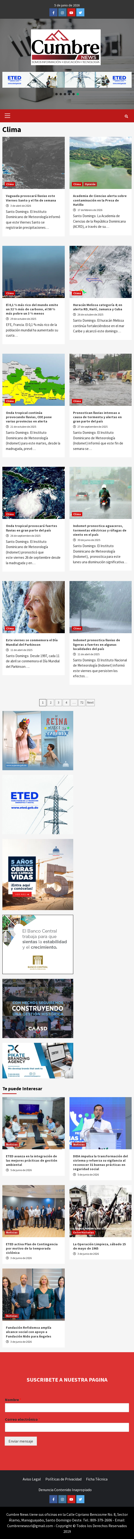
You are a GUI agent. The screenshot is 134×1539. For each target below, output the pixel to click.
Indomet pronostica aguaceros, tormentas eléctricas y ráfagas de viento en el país (99, 530)
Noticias (11, 1144)
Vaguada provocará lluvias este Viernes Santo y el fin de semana (31, 198)
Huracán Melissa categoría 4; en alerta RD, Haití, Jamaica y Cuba (97, 307)
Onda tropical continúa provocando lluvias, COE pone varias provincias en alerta (29, 417)
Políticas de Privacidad (63, 1479)
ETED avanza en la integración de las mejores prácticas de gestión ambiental (31, 1160)
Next (90, 702)
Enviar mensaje (21, 1441)
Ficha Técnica (97, 1479)
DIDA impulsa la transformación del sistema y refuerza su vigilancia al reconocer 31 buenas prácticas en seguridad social (100, 1162)
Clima (10, 184)
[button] (67, 80)
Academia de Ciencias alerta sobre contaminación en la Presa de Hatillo (100, 200)
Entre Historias (83, 1232)
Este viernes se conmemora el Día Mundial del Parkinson (32, 642)
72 (81, 702)
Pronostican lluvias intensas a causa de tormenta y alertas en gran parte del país (97, 417)
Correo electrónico (22, 1419)
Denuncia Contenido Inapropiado (65, 1489)
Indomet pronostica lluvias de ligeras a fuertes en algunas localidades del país (96, 644)
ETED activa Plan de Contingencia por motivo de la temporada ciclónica (32, 1248)
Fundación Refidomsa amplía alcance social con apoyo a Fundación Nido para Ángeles (28, 1331)
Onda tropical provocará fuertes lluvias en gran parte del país (31, 528)
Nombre (13, 1399)
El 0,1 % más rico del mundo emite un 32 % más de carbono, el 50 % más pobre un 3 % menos (32, 309)
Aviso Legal (32, 1479)
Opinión (90, 184)
